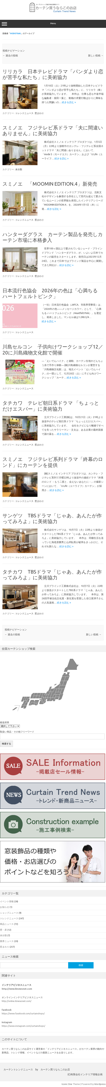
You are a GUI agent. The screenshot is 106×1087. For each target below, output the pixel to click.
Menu (53, 24)
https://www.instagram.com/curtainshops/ (23, 1026)
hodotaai (15, 33)
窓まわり (39, 113)
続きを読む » (69, 102)
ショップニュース (9, 913)
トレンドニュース (24, 113)
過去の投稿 (10, 55)
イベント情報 (7, 901)
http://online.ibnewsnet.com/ (16, 1001)
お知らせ (4, 907)
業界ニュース (7, 941)
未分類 (18, 169)
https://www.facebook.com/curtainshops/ (23, 1013)
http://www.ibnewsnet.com (17, 989)
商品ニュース (7, 924)
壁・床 (3, 930)
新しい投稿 (95, 55)
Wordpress (100, 1084)
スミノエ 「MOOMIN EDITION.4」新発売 (49, 184)
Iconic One (67, 1084)
